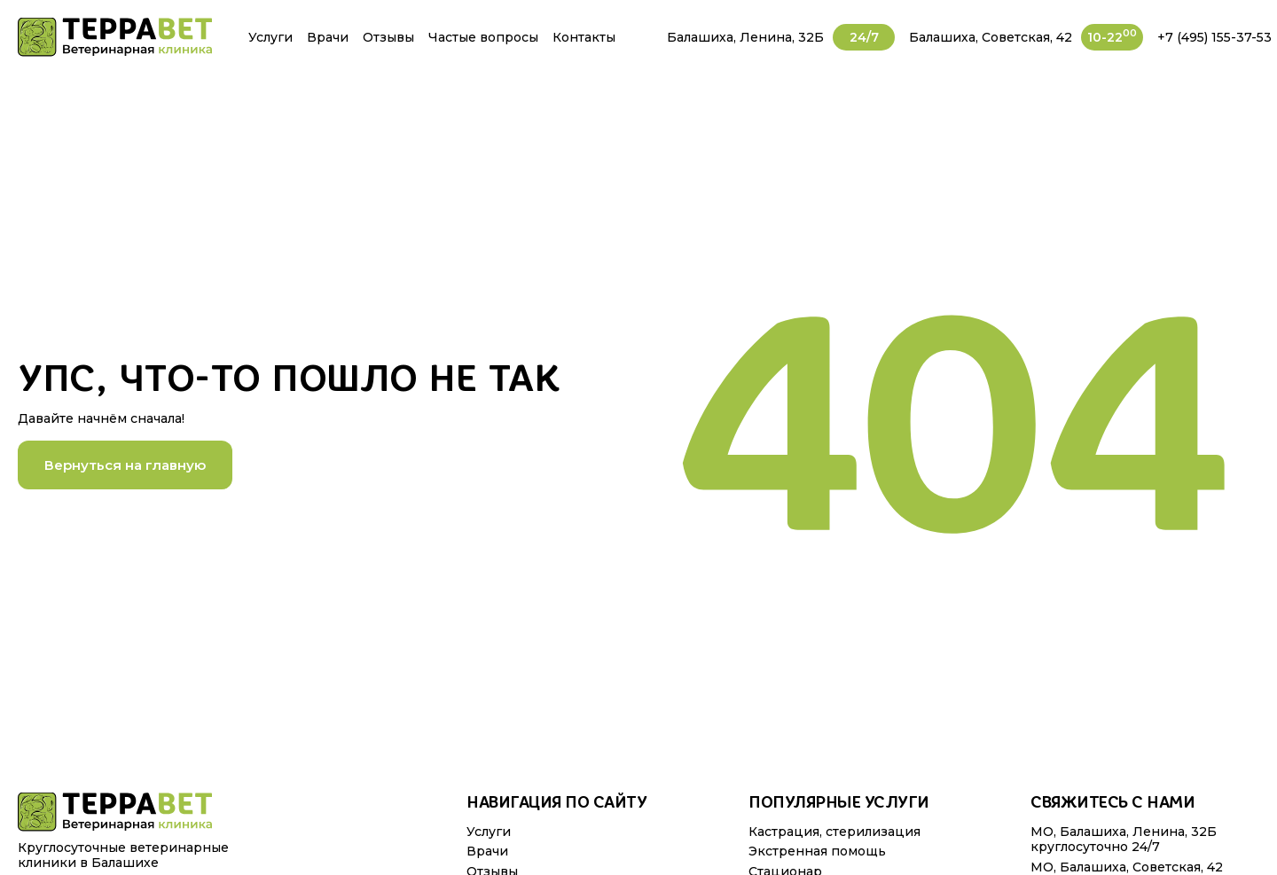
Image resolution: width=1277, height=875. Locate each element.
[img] (115, 37)
